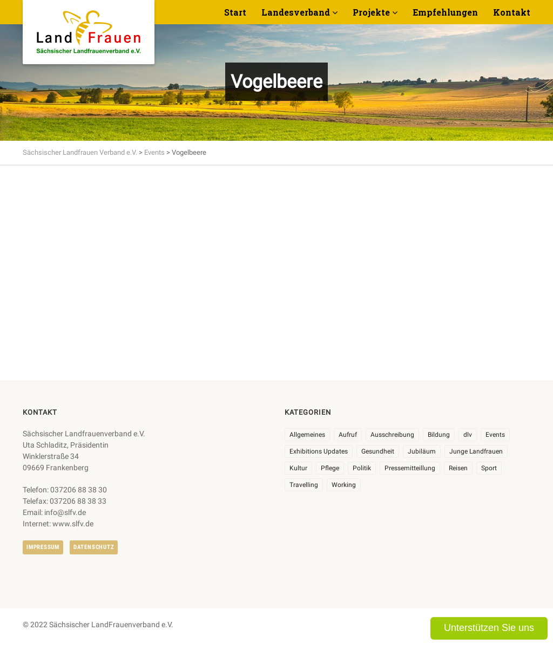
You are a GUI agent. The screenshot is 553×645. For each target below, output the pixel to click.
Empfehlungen (445, 12)
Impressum (42, 547)
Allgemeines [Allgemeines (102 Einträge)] (307, 434)
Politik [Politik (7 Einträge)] (362, 468)
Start (235, 12)
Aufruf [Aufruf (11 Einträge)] (348, 434)
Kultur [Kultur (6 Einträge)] (298, 468)
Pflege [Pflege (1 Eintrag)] (330, 468)
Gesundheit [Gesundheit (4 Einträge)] (377, 451)
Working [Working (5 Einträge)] (344, 485)
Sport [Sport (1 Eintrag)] (489, 468)
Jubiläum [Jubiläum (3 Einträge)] (422, 451)
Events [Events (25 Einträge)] (495, 434)
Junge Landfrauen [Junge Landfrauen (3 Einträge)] (476, 451)
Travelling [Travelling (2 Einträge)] (303, 485)
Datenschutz (93, 547)
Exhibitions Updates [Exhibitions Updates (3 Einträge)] (318, 451)
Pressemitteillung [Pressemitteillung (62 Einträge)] (410, 468)
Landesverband (295, 12)
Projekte (371, 12)
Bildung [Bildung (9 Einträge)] (439, 434)
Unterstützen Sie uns (489, 627)
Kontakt (511, 12)
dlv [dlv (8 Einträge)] (467, 434)
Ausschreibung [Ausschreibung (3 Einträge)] (392, 434)
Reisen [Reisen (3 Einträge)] (458, 468)
